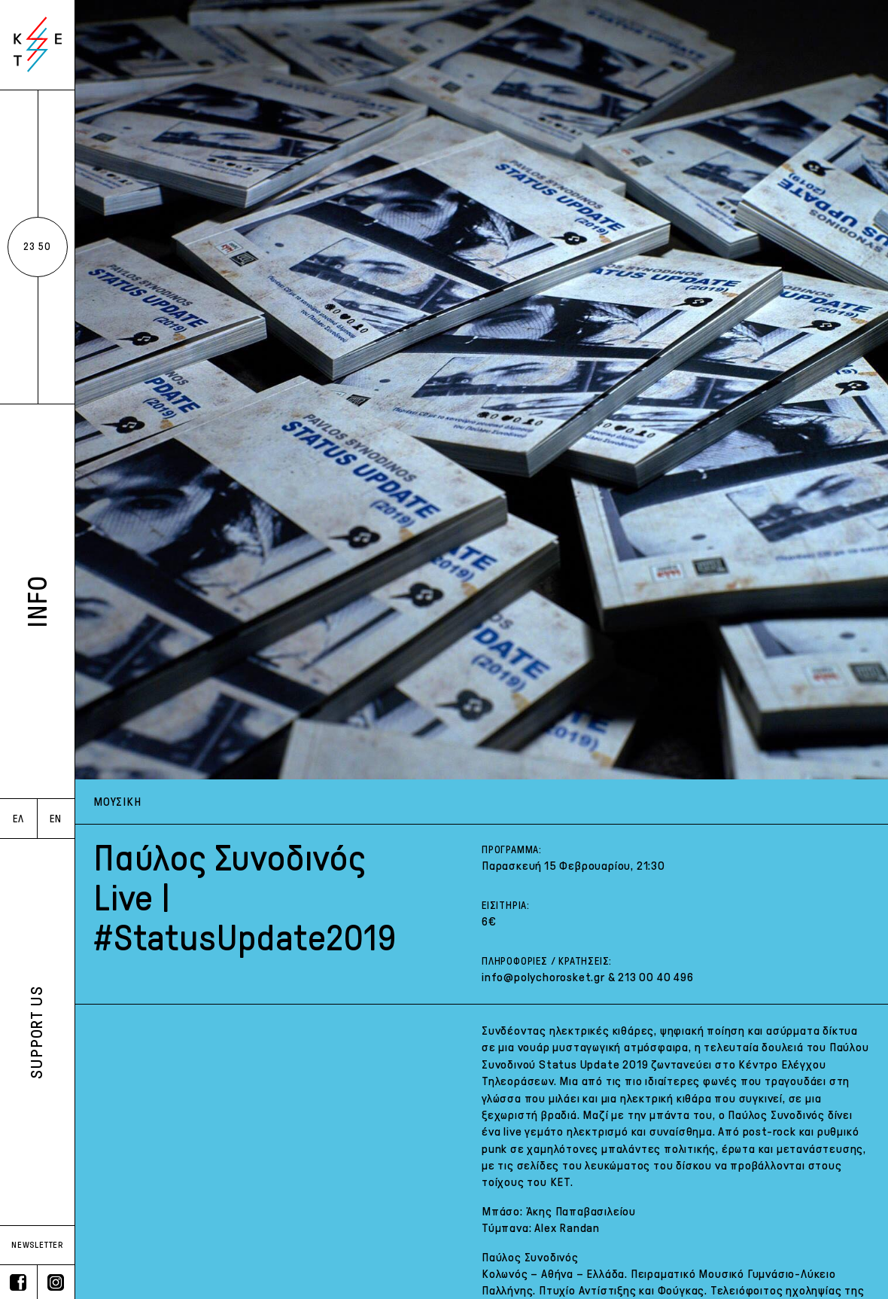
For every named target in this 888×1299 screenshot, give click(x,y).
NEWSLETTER (37, 1245)
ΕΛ (18, 819)
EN (56, 819)
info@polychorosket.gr (543, 977)
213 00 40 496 (655, 977)
